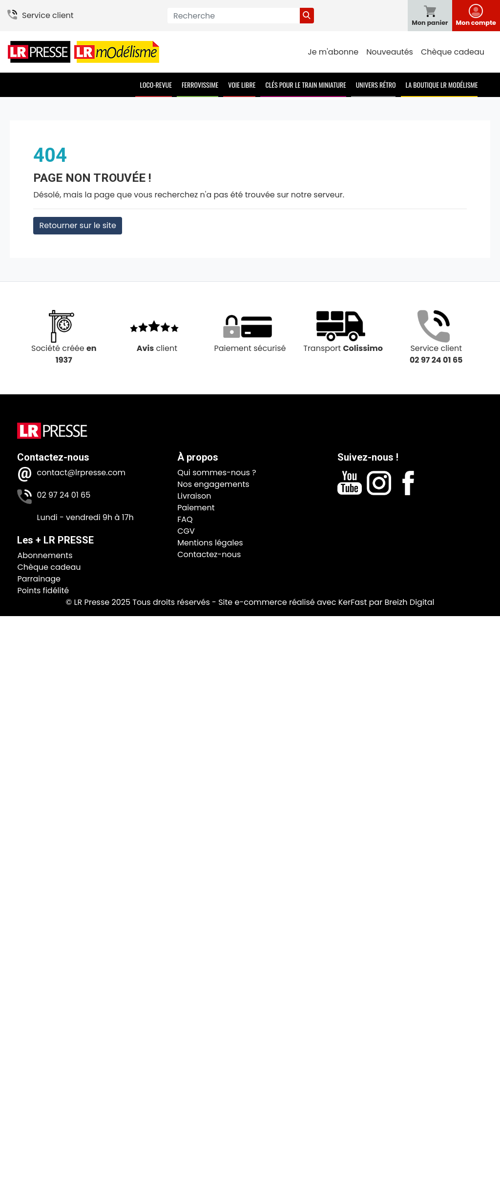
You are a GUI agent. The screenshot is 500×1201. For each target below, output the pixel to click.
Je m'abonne (333, 52)
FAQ (184, 519)
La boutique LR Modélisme (442, 84)
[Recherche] (233, 15)
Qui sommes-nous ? (216, 472)
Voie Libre (241, 84)
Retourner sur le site (77, 225)
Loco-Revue (156, 84)
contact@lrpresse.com (81, 472)
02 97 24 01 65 (63, 495)
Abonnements (44, 555)
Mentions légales (210, 542)
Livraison (194, 496)
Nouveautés (389, 52)
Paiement (195, 507)
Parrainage (39, 578)
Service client (48, 15)
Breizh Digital (409, 602)
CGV (186, 531)
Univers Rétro (376, 84)
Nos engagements (213, 484)
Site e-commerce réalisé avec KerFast (292, 602)
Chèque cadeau (452, 52)
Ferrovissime (200, 84)
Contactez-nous (209, 554)
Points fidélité (43, 590)
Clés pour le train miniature (305, 84)
